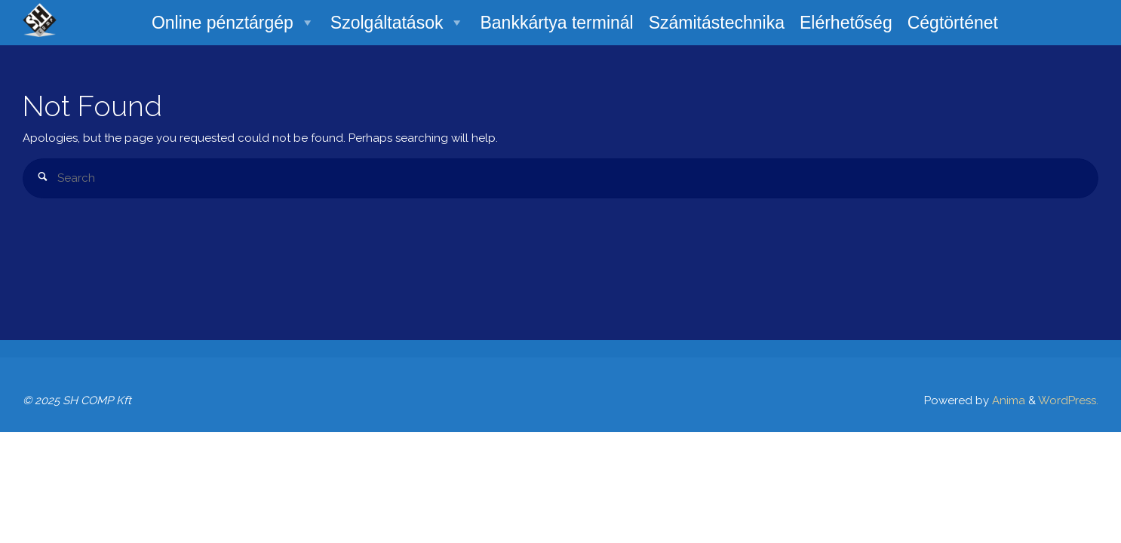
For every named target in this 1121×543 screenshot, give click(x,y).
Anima (1007, 400)
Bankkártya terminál (556, 22)
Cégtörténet (953, 22)
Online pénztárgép (233, 22)
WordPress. (1068, 400)
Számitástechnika (717, 22)
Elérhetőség (846, 22)
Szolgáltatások (397, 22)
